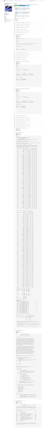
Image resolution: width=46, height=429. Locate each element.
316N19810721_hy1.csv (20, 8)
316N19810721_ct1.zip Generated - (22, 27)
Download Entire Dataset (16, 5)
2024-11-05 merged (29, 22)
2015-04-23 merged (29, 117)
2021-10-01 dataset (29, 59)
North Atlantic (7, 19)
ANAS (5, 19)
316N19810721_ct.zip (19, 13)
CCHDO (6, 0)
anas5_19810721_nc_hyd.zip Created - (23, 124)
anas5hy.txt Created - (21, 115)
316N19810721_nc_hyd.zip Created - (22, 54)
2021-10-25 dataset (29, 54)
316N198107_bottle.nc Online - (22, 52)
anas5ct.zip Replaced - (21, 29)
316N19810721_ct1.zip (20, 12)
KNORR (5, 16)
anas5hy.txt (18, 9)
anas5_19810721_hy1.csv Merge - (21, 57)
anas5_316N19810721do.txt (19, 16)
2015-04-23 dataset (29, 115)
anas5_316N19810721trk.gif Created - (23, 117)
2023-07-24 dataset (29, 52)
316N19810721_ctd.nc (20, 11)
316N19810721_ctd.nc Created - (22, 32)
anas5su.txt (18, 18)
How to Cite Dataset (27, 5)
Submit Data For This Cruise (22, 5)
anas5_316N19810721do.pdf (19, 15)
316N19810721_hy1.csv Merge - (21, 59)
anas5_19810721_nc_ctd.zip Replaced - (23, 22)
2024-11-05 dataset (29, 27)
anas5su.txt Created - (21, 122)
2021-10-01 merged (29, 57)
